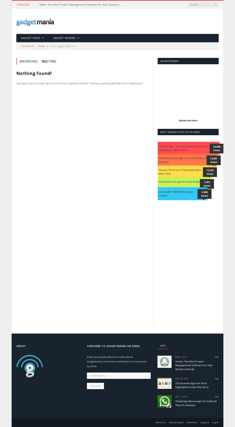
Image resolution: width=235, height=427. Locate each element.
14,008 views (216, 148)
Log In (215, 422)
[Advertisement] (150, 21)
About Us (160, 422)
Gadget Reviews (64, 38)
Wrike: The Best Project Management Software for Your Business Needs (82, 4)
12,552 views (210, 172)
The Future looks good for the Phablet (180, 181)
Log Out (204, 422)
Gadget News (30, 38)
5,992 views (204, 194)
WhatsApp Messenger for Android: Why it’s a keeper (183, 159)
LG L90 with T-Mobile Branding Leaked (175, 193)
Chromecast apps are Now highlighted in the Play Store (192, 385)
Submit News (176, 422)
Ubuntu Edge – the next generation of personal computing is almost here (185, 148)
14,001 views (213, 160)
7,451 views (206, 183)
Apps (163, 345)
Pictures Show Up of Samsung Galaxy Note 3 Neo (180, 171)
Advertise (192, 422)
